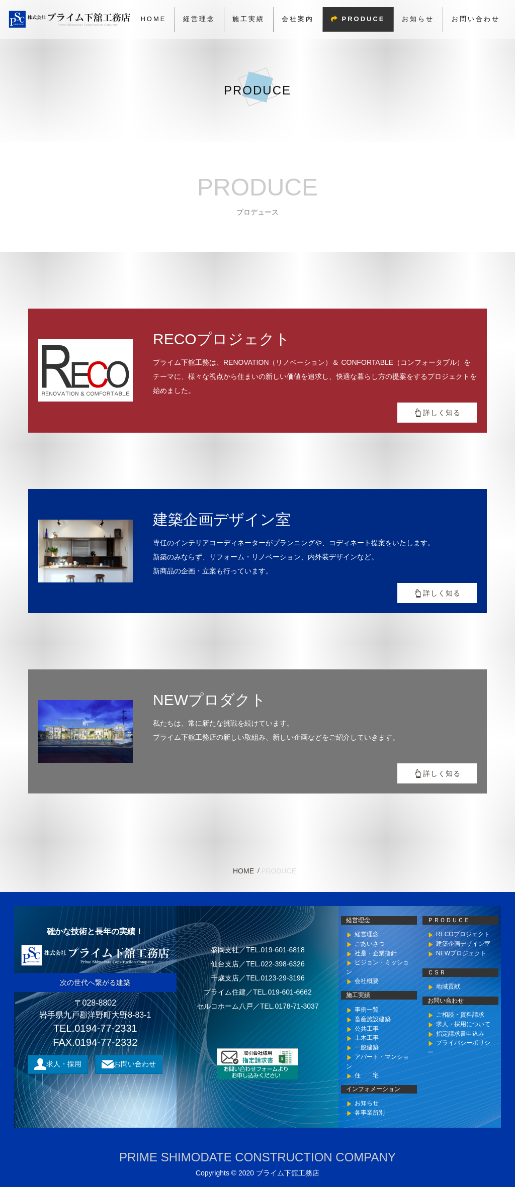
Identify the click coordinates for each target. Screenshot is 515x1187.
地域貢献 (448, 986)
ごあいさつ (370, 943)
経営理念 (199, 19)
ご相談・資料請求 (460, 1014)
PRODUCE (363, 19)
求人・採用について (463, 1024)
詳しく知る (442, 413)
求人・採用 (63, 1063)
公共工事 (367, 1028)
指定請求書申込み (460, 1033)
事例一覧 (367, 1009)
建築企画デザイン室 (463, 943)
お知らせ (418, 19)
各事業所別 (370, 1112)
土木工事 (367, 1037)
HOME (153, 19)
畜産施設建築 (373, 1018)
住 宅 (367, 1074)
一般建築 (367, 1047)
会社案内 (298, 19)
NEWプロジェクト (461, 953)
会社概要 (367, 981)
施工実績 (248, 19)
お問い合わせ (475, 19)
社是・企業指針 (376, 953)
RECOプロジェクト (463, 934)
